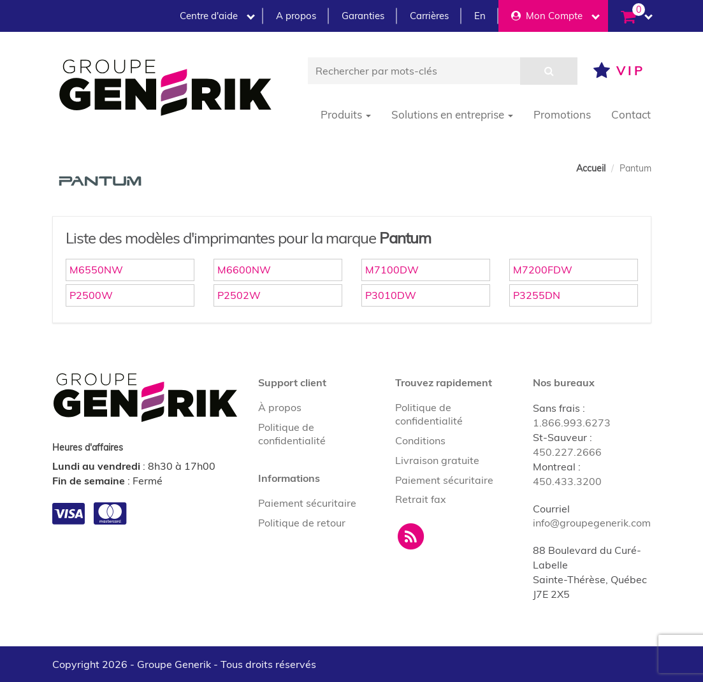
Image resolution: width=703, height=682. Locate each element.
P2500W (91, 295)
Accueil (590, 168)
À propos (279, 407)
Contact (631, 114)
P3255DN (536, 295)
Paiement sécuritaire (307, 503)
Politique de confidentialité (292, 434)
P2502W (239, 295)
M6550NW (96, 269)
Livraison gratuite (437, 460)
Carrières (429, 16)
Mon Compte (555, 16)
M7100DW (392, 269)
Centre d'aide (217, 16)
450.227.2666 (567, 452)
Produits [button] (346, 114)
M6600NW (244, 269)
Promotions (562, 114)
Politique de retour (301, 522)
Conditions (420, 440)
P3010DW (390, 295)
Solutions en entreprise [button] (452, 114)
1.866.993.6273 (572, 422)
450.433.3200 (567, 481)
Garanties (363, 16)
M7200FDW (542, 269)
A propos (296, 16)
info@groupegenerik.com (592, 522)
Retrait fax (420, 499)
